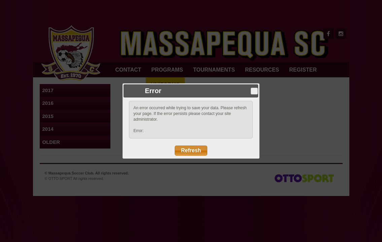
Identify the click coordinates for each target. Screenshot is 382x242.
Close (254, 91)
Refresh (191, 150)
